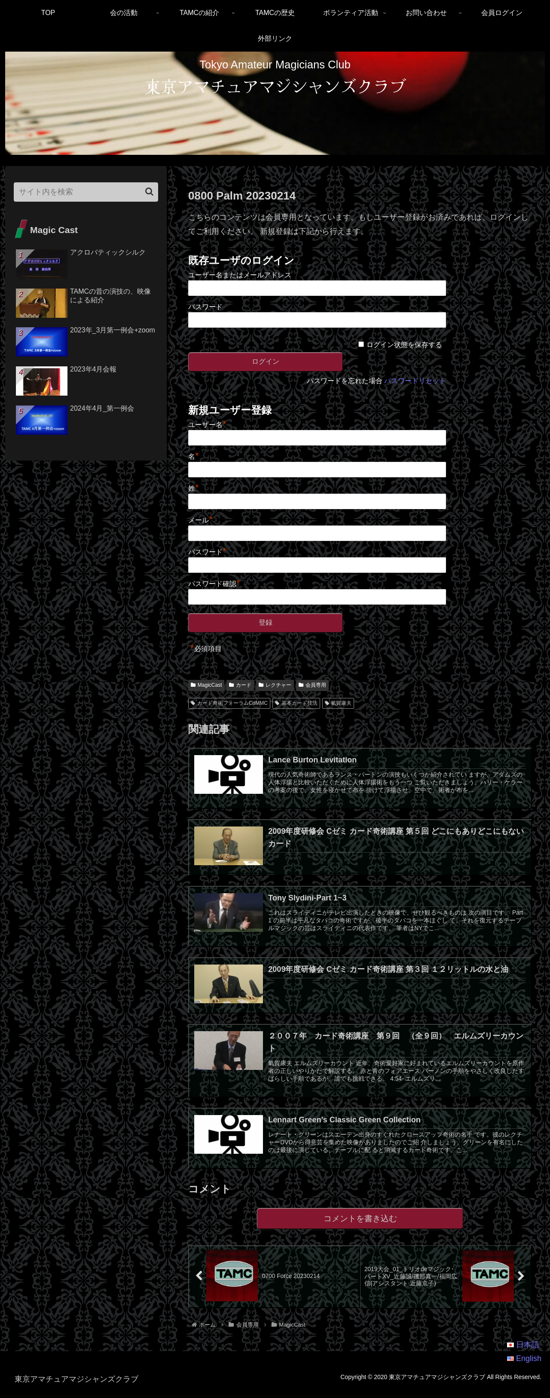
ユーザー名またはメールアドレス (239, 275)
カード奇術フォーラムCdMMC (229, 703)
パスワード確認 (214, 583)
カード (240, 685)
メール (200, 520)
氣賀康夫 (338, 703)
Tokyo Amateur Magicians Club (274, 64)
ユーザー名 (207, 424)
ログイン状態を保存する (404, 344)
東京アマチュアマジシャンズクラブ (275, 86)
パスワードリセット (415, 380)
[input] (86, 192)
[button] (149, 192)
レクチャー (275, 685)
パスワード (205, 306)
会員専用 (312, 685)
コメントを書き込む (360, 1225)
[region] (275, 103)
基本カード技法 (296, 703)
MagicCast (206, 685)
